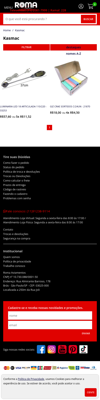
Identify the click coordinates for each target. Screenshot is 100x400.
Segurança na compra (16, 238)
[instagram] (51, 350)
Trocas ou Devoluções (16, 176)
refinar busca (26, 47)
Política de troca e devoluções (21, 171)
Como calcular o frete (16, 180)
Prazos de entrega (14, 185)
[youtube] (62, 350)
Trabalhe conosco (14, 266)
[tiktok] (83, 350)
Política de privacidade (17, 261)
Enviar (86, 333)
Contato (8, 229)
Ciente (90, 392)
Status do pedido (13, 167)
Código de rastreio (14, 189)
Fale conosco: (26, 211)
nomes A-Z (73, 54)
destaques (73, 47)
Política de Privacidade (31, 379)
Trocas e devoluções (15, 234)
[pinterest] (73, 350)
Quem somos (11, 257)
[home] (26, 6)
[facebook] (41, 350)
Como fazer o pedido (16, 163)
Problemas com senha (17, 198)
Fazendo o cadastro (15, 194)
